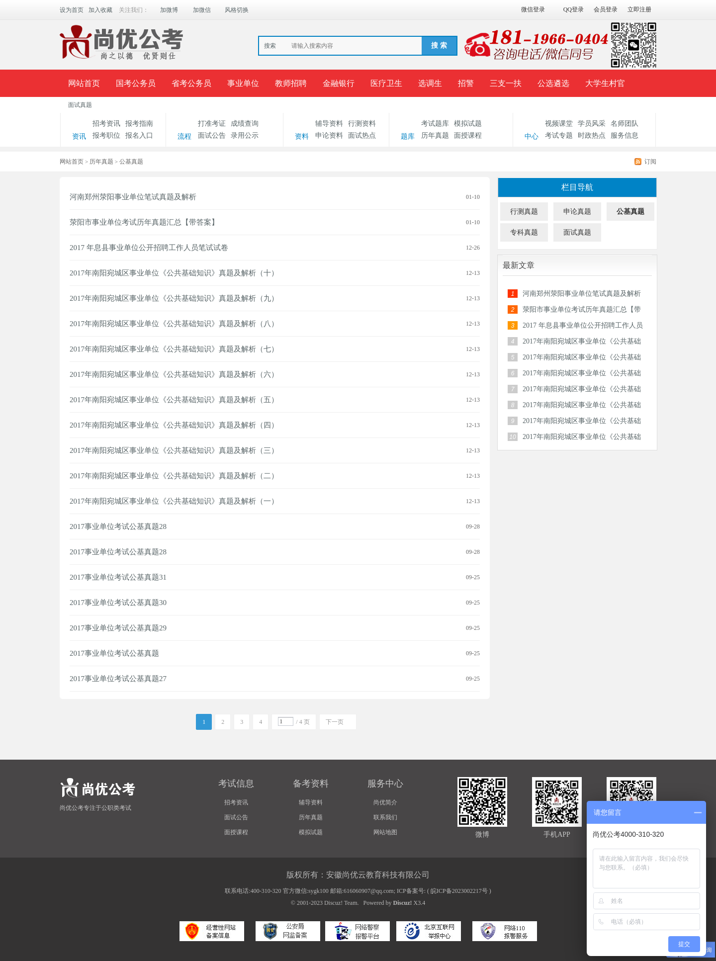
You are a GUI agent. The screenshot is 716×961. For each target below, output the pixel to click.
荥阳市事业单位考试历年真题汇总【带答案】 (144, 222)
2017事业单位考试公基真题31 (118, 577)
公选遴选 (553, 83)
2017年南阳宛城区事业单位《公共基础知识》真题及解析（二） (174, 476)
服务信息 (624, 135)
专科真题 (524, 232)
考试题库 (435, 123)
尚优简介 (385, 802)
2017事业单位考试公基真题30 (118, 603)
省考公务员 (191, 83)
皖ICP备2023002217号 (459, 890)
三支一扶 (506, 83)
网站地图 (385, 832)
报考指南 (139, 123)
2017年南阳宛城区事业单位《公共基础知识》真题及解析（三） (174, 450)
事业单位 (243, 83)
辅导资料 (329, 123)
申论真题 (577, 211)
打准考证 (212, 123)
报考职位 (106, 135)
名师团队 (624, 123)
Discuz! (402, 902)
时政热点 (592, 135)
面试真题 (80, 104)
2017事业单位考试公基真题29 (118, 628)
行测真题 (524, 211)
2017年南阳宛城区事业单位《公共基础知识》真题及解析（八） (174, 324)
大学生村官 (605, 83)
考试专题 (559, 135)
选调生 (430, 83)
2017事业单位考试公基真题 (114, 653)
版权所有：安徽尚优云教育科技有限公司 (358, 875)
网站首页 (84, 83)
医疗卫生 (386, 83)
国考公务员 (136, 83)
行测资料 (362, 123)
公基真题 (630, 211)
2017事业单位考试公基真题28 (118, 526)
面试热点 (362, 135)
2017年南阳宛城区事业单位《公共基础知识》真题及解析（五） (174, 400)
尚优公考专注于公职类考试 (95, 807)
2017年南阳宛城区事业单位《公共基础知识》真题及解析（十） (174, 273)
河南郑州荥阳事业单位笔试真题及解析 (133, 197)
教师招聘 (291, 83)
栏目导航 (577, 187)
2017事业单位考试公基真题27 (118, 679)
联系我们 (385, 817)
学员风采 (592, 123)
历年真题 (435, 135)
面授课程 (468, 135)
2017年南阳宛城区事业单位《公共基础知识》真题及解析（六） (174, 374)
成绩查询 (245, 123)
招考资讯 (106, 123)
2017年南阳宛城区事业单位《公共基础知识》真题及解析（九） (174, 298)
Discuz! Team (341, 902)
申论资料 (329, 135)
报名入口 (139, 135)
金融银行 (339, 83)
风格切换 (237, 9)
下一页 (335, 721)
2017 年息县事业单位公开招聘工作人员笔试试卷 (149, 248)
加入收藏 (100, 9)
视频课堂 (559, 123)
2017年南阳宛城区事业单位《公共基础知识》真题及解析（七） (174, 349)
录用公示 (245, 135)
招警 (466, 83)
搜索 (270, 45)
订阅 (650, 161)
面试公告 (212, 135)
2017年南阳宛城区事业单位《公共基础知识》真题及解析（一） (174, 501)
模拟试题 (468, 123)
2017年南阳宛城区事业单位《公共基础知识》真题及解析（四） (174, 425)
